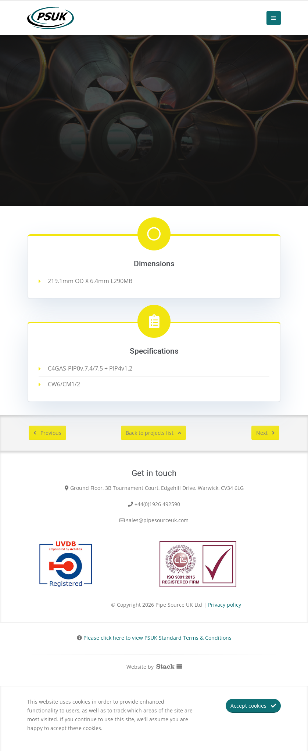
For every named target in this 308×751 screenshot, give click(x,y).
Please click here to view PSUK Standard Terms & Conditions (157, 637)
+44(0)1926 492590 (157, 504)
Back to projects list (153, 432)
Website (136, 666)
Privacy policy (224, 604)
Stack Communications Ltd (169, 666)
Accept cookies (253, 705)
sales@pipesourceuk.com (157, 520)
